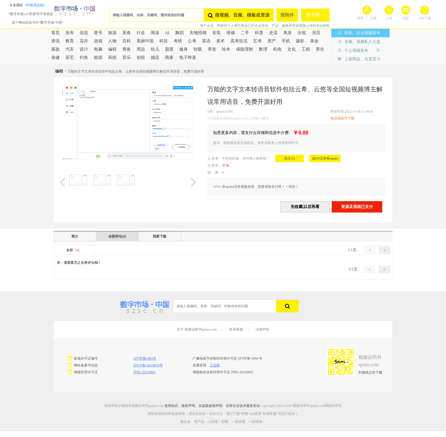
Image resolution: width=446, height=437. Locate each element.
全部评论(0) (117, 236)
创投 (141, 57)
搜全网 (313, 15)
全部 (74, 250)
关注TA (289, 158)
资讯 (55, 41)
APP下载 (424, 18)
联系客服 (236, 329)
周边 (141, 49)
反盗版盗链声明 (210, 406)
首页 (55, 32)
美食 (126, 32)
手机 (286, 41)
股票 (169, 49)
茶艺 (69, 57)
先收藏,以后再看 (305, 207)
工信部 (215, 365)
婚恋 (155, 57)
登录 (360, 18)
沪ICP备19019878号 (148, 365)
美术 (220, 41)
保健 (55, 57)
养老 (212, 49)
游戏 (98, 41)
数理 (263, 49)
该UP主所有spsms (325, 158)
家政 (55, 49)
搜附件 (287, 15)
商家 (169, 57)
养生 (320, 49)
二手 (245, 32)
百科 (126, 41)
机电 (277, 49)
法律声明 (262, 329)
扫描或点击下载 (370, 372)
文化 (291, 49)
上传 (388, 18)
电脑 (98, 49)
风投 (112, 57)
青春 (126, 49)
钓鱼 (84, 57)
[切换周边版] (35, 5)
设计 (84, 49)
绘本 (226, 49)
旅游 (112, 32)
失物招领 (198, 32)
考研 (178, 41)
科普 (259, 32)
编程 (112, 49)
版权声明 (188, 406)
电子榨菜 (187, 57)
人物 (112, 41)
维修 (230, 32)
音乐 (126, 57)
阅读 (155, 32)
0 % (226, 165)
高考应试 (238, 41)
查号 (98, 32)
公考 (192, 41)
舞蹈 (179, 32)
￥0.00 (299, 132)
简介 (74, 236)
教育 (69, 41)
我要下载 (159, 236)
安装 (216, 32)
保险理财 (244, 49)
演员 (316, 32)
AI (167, 32)
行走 (141, 32)
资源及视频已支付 (357, 207)
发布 (69, 32)
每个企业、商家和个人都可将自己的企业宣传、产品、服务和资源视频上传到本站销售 (265, 26)
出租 (302, 32)
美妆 (314, 41)
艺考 (257, 41)
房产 (271, 41)
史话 (273, 32)
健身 (183, 49)
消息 (405, 18)
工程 (306, 49)
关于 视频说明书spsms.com (197, 329)
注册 (373, 18)
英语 (206, 41)
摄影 (300, 41)
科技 (163, 41)
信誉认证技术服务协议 (243, 406)
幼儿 (155, 49)
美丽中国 (145, 41)
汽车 (69, 49)
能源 (98, 57)
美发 (287, 32)
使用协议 (171, 406)
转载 (197, 49)
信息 (84, 32)
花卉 (84, 41)
